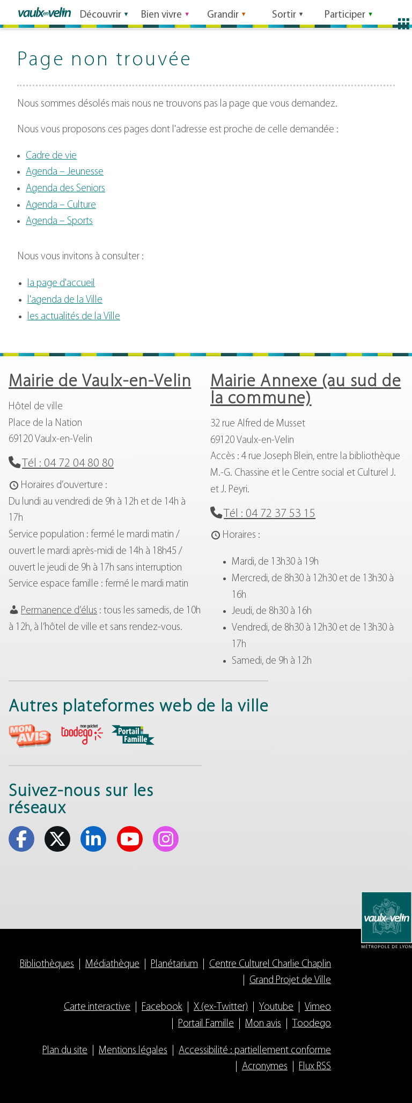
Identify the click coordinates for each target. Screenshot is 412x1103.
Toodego (311, 1024)
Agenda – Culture (61, 205)
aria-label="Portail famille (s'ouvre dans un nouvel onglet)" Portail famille (133, 735)
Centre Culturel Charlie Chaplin (270, 964)
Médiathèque (112, 964)
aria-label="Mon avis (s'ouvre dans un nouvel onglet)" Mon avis (30, 736)
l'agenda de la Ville (64, 300)
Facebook (162, 1007)
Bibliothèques (47, 964)
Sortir (284, 12)
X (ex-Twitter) (221, 1007)
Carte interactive (97, 1007)
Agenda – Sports (59, 221)
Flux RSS (315, 1067)
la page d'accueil (61, 284)
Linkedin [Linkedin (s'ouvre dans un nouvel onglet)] (93, 838)
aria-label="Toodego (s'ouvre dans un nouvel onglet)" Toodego (81, 734)
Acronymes (265, 1067)
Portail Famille (206, 1024)
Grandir (223, 12)
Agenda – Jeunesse (65, 172)
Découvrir (100, 12)
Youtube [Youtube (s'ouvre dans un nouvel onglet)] (129, 838)
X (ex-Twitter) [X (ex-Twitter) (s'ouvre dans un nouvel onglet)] (57, 838)
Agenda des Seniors (65, 189)
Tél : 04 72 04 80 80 (68, 463)
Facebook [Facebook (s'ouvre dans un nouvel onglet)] (21, 838)
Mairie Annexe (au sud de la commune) (305, 390)
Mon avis (263, 1024)
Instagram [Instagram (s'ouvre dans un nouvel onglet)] (165, 838)
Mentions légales (133, 1051)
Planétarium (174, 964)
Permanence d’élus (59, 611)
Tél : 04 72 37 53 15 (269, 514)
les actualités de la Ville (73, 317)
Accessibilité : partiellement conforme (255, 1051)
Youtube (276, 1007)
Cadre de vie (51, 156)
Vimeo (318, 1007)
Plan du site (64, 1051)
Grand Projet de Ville (290, 981)
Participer (345, 12)
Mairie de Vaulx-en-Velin (100, 382)
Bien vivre (161, 12)
